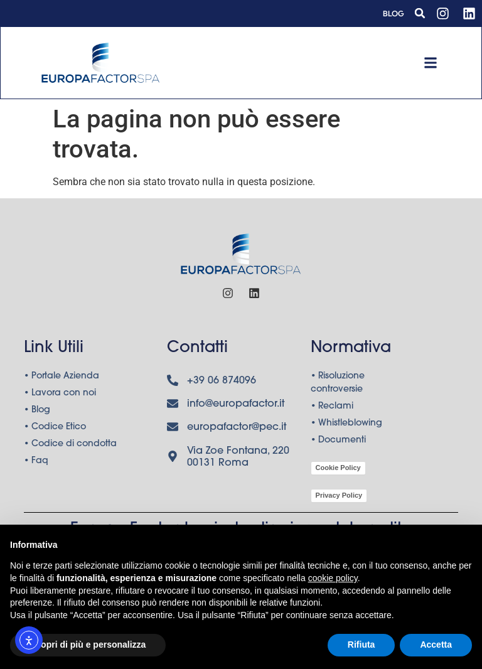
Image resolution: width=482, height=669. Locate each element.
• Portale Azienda (61, 379)
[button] (419, 13)
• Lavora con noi (60, 396)
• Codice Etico (55, 429)
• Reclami (332, 409)
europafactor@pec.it (236, 430)
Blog (393, 13)
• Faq (36, 463)
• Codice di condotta (70, 446)
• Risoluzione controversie (338, 386)
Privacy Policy (339, 497)
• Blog (37, 413)
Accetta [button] (436, 645)
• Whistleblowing (346, 426)
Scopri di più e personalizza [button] (88, 645)
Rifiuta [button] (361, 645)
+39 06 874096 (221, 383)
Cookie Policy (338, 469)
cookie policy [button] (333, 578)
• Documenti (338, 443)
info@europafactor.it (235, 407)
